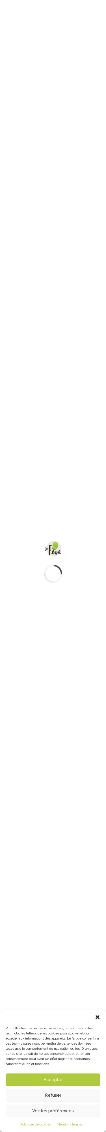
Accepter (53, 1079)
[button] (97, 1017)
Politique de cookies (35, 1124)
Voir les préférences (53, 1110)
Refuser (53, 1095)
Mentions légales (70, 1124)
